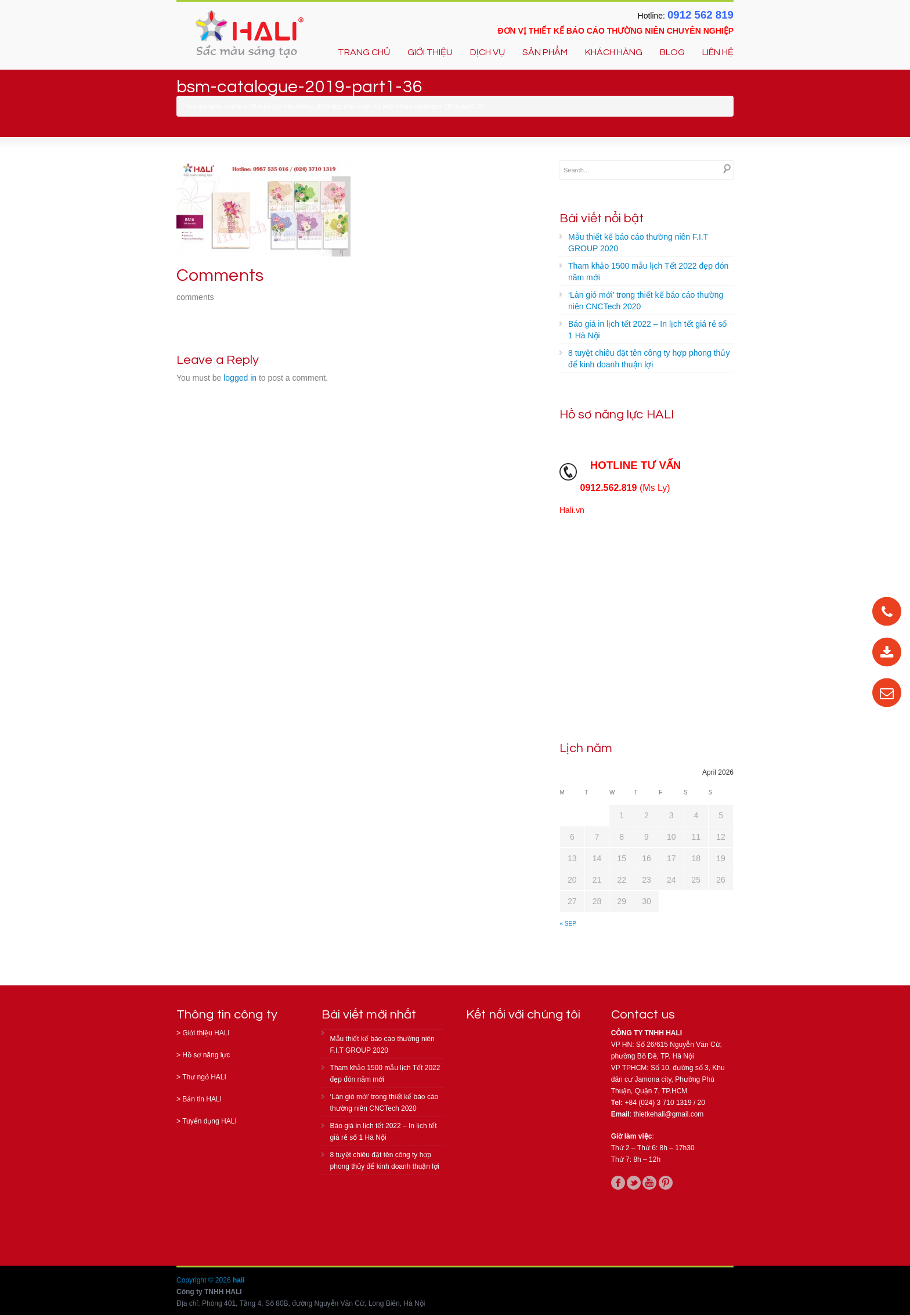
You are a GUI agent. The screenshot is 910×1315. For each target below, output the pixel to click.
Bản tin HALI (202, 1099)
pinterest (666, 1183)
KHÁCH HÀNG (613, 52)
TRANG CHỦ (364, 52)
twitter (634, 1183)
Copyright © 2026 (204, 1280)
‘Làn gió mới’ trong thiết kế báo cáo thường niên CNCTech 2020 (645, 300)
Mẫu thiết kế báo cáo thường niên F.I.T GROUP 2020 (638, 242)
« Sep (568, 923)
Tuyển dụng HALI (209, 1121)
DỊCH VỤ (487, 52)
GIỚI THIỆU (430, 52)
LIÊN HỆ (718, 52)
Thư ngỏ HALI (204, 1077)
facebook (618, 1183)
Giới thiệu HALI (205, 1033)
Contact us (643, 1014)
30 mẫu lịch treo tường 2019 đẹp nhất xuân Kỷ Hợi (321, 106)
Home (233, 106)
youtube (649, 1183)
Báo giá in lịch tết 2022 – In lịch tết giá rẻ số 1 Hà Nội (647, 329)
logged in (240, 377)
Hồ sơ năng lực (206, 1055)
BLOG (672, 52)
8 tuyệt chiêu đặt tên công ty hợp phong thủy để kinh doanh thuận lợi (649, 358)
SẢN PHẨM (545, 52)
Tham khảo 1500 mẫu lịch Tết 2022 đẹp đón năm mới (648, 271)
